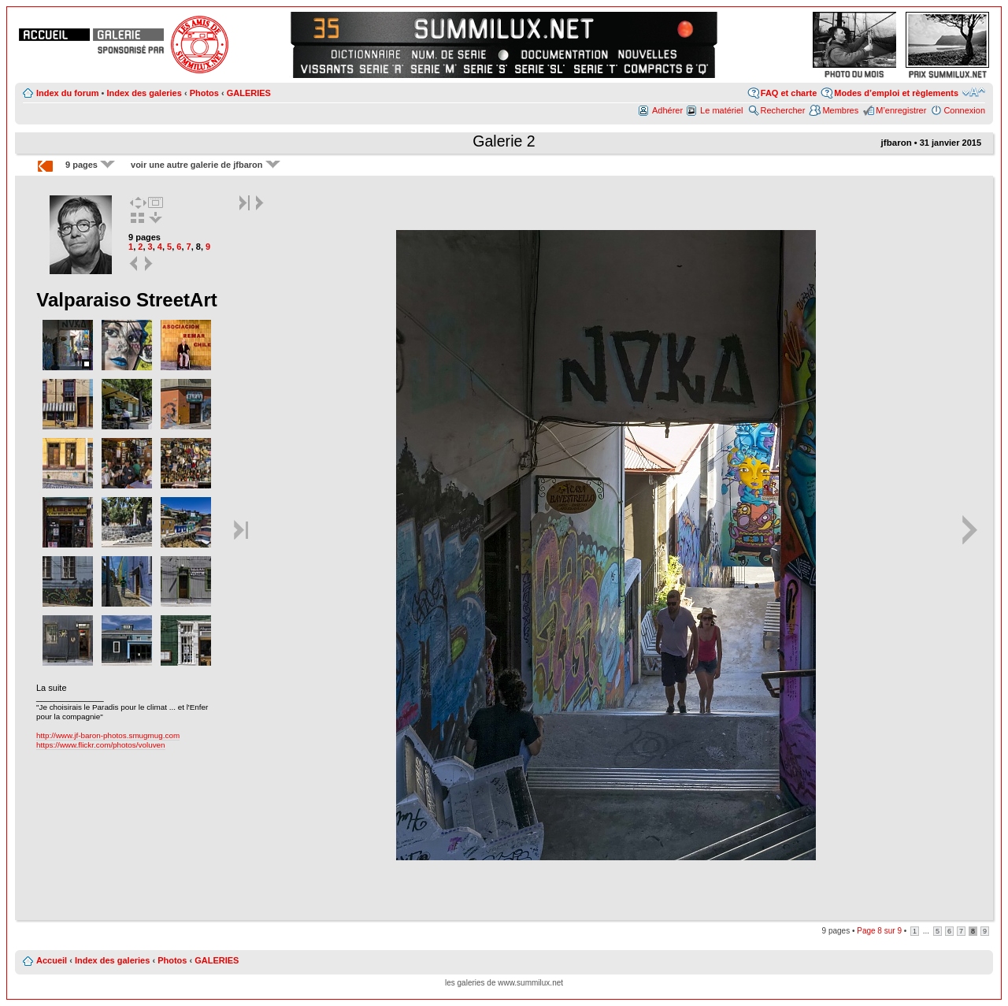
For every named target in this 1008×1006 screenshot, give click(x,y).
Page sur (879, 930)
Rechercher (783, 110)
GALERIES (249, 93)
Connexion (964, 110)
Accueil (51, 960)
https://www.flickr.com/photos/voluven (100, 745)
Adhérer (667, 110)
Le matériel (721, 110)
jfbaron (896, 142)
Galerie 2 (504, 141)
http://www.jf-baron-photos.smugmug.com (108, 735)
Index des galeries (143, 93)
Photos (204, 93)
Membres (840, 110)
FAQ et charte (789, 93)
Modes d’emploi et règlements (896, 93)
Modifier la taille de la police (973, 92)
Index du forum (67, 93)
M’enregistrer (901, 110)
